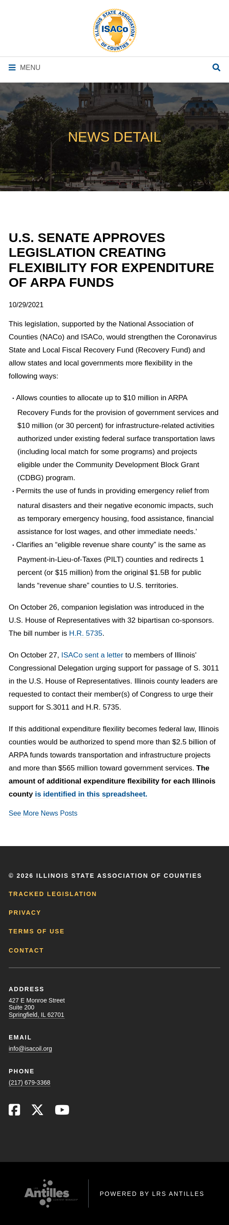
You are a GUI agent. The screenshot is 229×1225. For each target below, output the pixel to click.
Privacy (25, 912)
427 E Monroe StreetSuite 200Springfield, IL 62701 (37, 1007)
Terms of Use (37, 931)
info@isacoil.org (30, 1048)
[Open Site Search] (216, 68)
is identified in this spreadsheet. (91, 794)
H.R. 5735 (86, 633)
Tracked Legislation (53, 893)
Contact (26, 950)
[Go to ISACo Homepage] (114, 30)
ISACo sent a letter (92, 655)
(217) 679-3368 (29, 1082)
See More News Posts (43, 813)
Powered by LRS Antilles (152, 1193)
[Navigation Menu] (24, 67)
